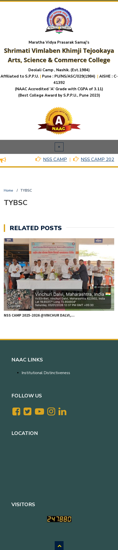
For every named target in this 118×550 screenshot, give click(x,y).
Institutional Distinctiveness (46, 372)
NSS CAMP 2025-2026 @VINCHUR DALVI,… (39, 315)
